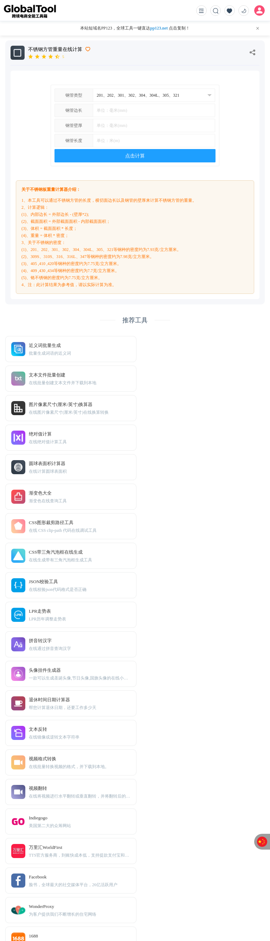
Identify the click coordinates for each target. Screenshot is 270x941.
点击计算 (135, 156)
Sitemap (57, 901)
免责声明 (39, 891)
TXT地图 (37, 901)
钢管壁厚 (73, 125)
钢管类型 (73, 95)
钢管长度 (73, 140)
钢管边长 (73, 110)
